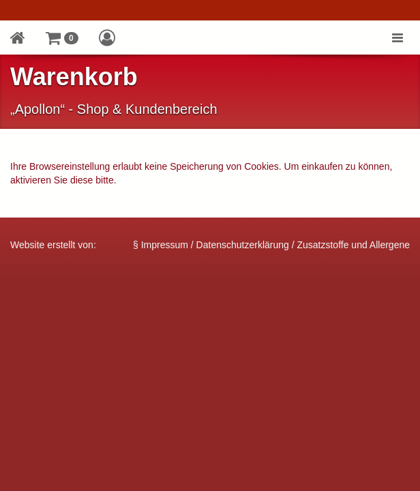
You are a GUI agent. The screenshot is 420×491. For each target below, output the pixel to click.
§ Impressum (160, 244)
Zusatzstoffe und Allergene (353, 244)
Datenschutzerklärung (242, 244)
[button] (62, 37)
